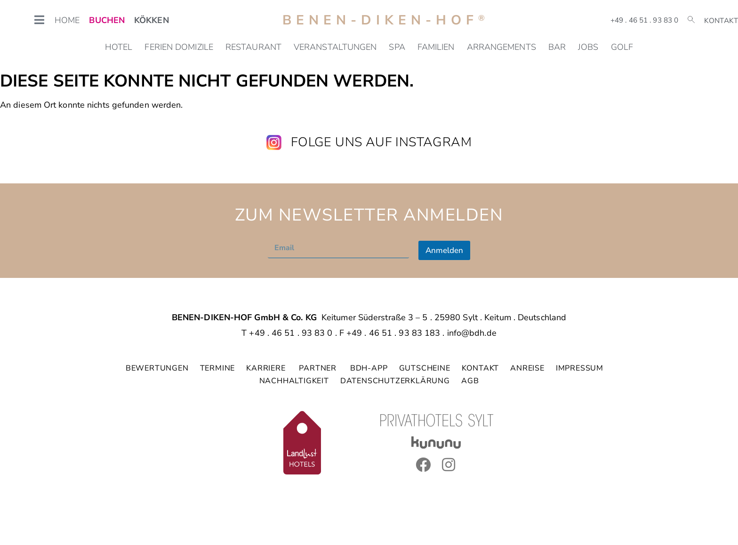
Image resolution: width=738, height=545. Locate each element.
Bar (557, 47)
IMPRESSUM (579, 368)
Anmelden (444, 250)
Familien (436, 47)
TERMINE (217, 368)
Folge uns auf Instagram (381, 142)
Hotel (119, 47)
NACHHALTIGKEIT (294, 381)
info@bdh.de (472, 333)
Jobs (588, 47)
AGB (470, 381)
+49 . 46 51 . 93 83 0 (644, 20)
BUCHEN (107, 20)
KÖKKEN (151, 20)
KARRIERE (267, 368)
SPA (397, 47)
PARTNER (318, 368)
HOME (67, 20)
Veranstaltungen (335, 47)
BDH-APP (369, 368)
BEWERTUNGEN (157, 368)
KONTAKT (480, 368)
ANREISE (527, 368)
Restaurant (253, 47)
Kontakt (721, 20)
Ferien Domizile (178, 47)
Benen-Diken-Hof (385, 20)
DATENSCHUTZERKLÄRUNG (395, 381)
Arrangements (501, 47)
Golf (622, 47)
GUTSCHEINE (424, 368)
